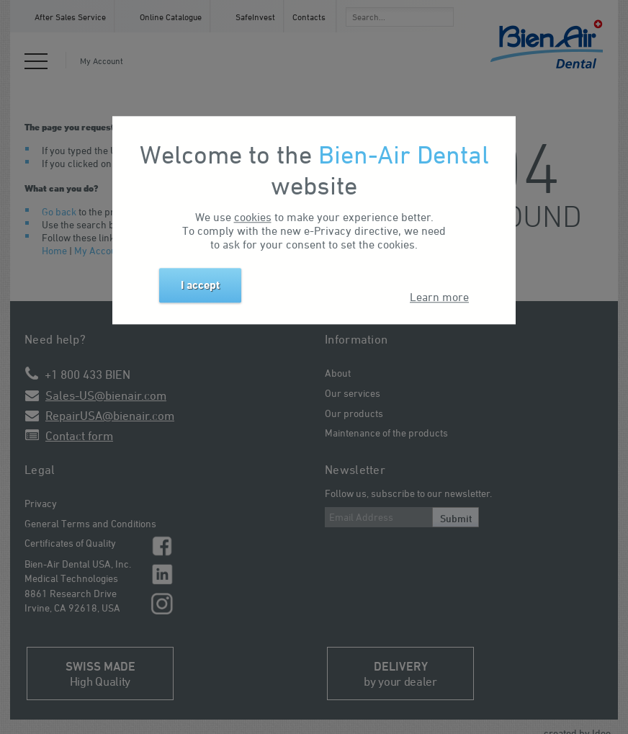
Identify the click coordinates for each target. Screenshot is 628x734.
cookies (253, 216)
